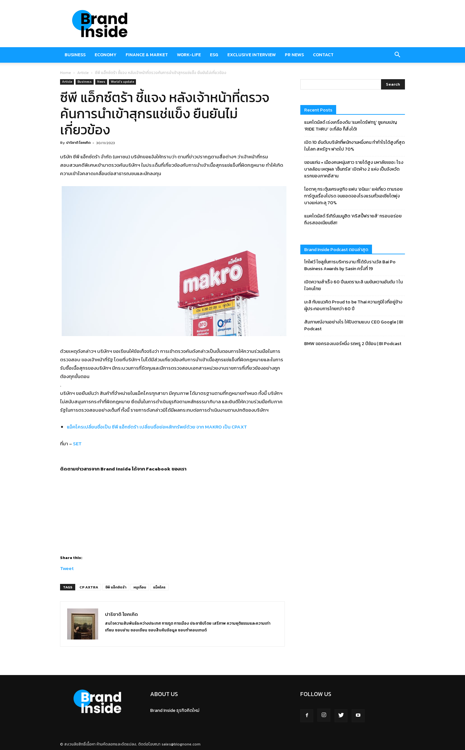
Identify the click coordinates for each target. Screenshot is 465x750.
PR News (294, 54)
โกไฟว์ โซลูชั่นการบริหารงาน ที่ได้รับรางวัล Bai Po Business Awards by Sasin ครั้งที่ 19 (350, 265)
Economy (106, 54)
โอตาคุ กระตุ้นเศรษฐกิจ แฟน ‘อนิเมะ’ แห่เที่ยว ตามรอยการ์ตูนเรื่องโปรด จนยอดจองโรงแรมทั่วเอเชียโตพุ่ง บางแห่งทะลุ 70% (353, 196)
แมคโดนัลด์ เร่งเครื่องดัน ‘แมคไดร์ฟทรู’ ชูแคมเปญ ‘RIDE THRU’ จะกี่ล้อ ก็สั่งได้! (350, 125)
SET (78, 443)
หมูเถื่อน (139, 587)
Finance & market (147, 54)
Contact (323, 54)
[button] (397, 55)
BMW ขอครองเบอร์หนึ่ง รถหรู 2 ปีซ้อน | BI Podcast (352, 343)
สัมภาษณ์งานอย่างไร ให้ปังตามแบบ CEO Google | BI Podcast (353, 325)
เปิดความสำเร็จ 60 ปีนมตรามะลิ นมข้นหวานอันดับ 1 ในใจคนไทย (353, 285)
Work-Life (189, 54)
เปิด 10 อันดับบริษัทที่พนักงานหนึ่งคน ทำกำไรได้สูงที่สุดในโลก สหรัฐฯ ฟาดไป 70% (354, 146)
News (101, 81)
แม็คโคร (159, 587)
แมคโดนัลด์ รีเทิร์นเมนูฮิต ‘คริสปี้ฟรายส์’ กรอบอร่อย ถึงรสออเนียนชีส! (353, 219)
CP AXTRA (88, 587)
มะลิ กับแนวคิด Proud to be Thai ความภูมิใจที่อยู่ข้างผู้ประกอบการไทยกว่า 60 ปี (353, 305)
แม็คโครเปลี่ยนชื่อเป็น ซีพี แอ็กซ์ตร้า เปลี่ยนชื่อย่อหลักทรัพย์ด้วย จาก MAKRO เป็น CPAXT (157, 426)
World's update (122, 81)
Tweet (67, 567)
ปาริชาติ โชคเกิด (78, 142)
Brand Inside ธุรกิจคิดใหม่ (174, 710)
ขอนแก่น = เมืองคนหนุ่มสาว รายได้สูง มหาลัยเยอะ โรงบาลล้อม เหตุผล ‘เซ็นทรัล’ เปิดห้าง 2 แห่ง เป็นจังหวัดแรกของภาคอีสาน (353, 169)
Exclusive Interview (251, 54)
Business (75, 54)
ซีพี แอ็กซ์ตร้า (115, 587)
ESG (214, 54)
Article (83, 73)
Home (65, 73)
